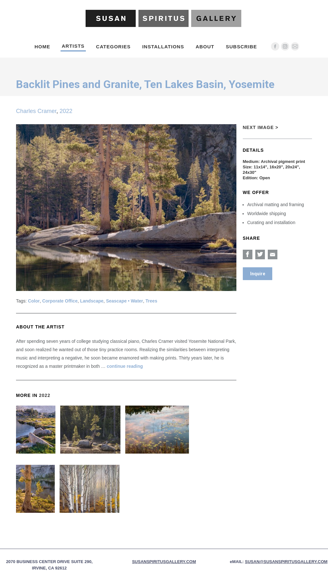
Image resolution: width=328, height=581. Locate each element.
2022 (66, 111)
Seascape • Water (124, 300)
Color (34, 300)
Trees (151, 300)
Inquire (257, 273)
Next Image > (260, 127)
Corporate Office (60, 300)
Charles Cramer (36, 111)
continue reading (125, 366)
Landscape (91, 300)
